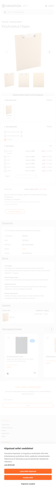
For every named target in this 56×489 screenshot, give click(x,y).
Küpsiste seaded (28, 484)
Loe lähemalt (9, 465)
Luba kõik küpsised (28, 471)
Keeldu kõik (28, 477)
